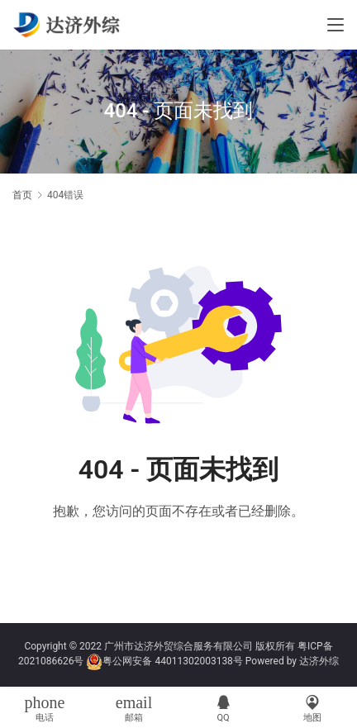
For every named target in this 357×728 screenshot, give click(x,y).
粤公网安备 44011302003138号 (172, 661)
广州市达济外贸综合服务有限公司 (178, 646)
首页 (22, 195)
